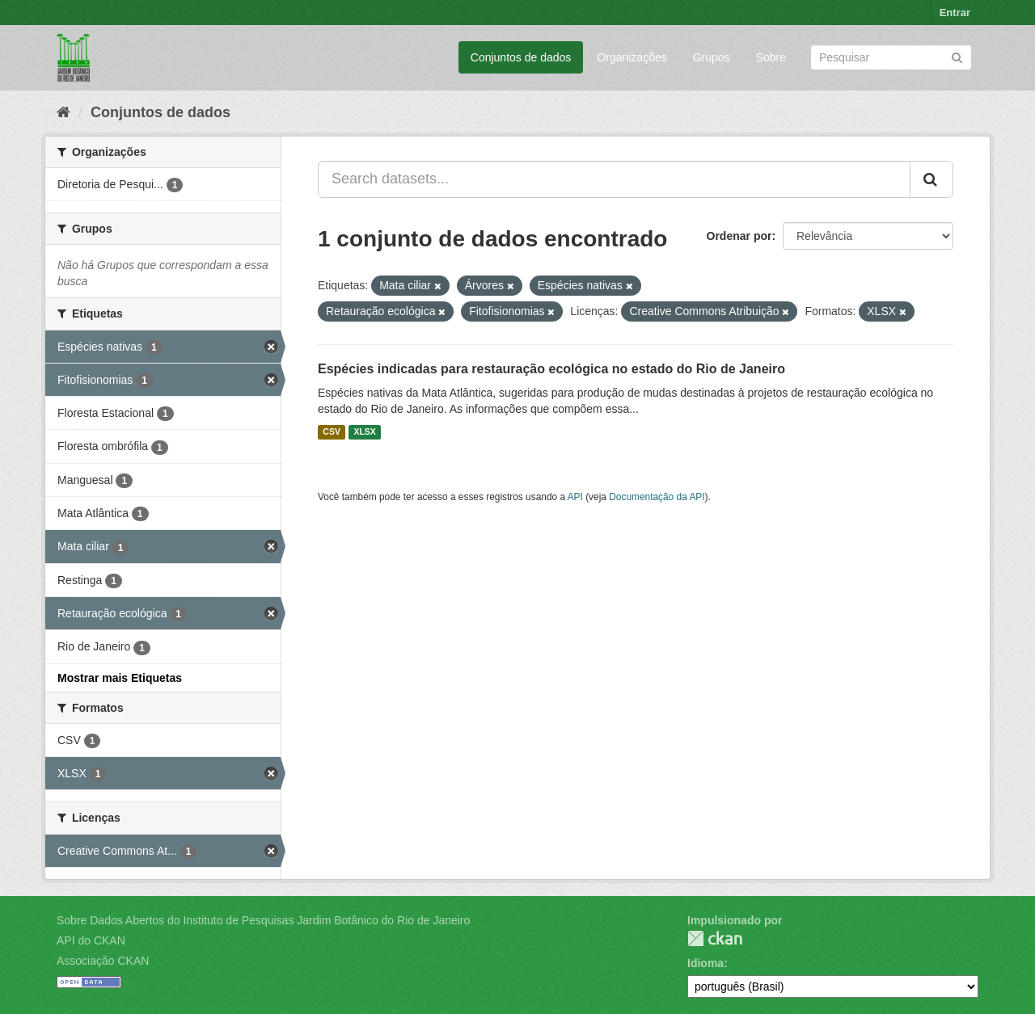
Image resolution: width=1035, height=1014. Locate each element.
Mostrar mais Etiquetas (119, 677)
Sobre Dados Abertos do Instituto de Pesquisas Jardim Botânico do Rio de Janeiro (263, 920)
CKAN (714, 938)
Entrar (955, 12)
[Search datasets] (891, 57)
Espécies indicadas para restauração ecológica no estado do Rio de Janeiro (551, 369)
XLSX (364, 432)
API (575, 497)
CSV (331, 432)
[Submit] (957, 56)
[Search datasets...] (614, 179)
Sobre (771, 57)
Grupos (711, 57)
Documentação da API (656, 497)
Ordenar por (739, 235)
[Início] (63, 112)
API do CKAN (91, 940)
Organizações (631, 57)
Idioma (705, 963)
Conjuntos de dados (521, 57)
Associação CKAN (103, 960)
